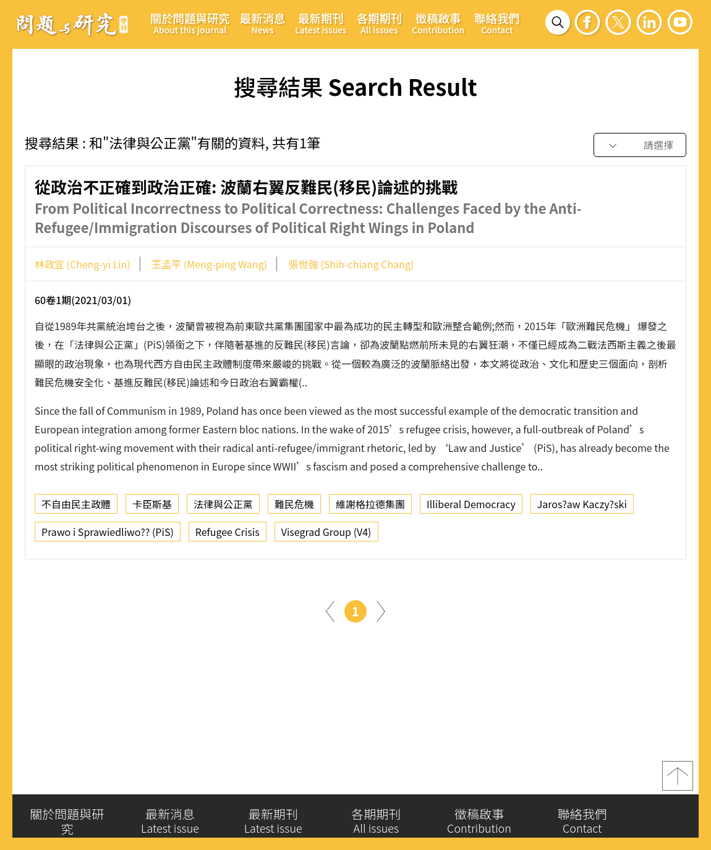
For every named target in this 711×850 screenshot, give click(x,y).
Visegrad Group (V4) (326, 534)
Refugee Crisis (227, 534)
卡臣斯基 (152, 506)
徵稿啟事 (438, 23)
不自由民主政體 (76, 506)
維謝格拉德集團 (370, 506)
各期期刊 (379, 23)
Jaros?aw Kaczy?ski (582, 506)
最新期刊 (320, 23)
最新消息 (263, 23)
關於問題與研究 (190, 23)
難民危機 (294, 506)
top (677, 779)
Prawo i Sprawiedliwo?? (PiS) (107, 534)
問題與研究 (72, 24)
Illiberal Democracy (471, 506)
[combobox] (640, 145)
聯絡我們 (497, 23)
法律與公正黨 (223, 506)
